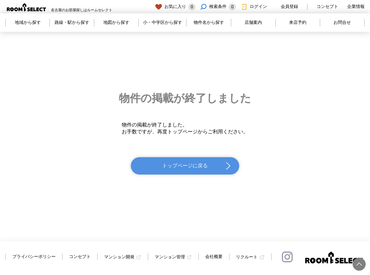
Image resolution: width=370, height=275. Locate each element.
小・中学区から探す (162, 22)
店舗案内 (253, 22)
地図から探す (116, 22)
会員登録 (284, 6)
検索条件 (218, 6)
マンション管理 (170, 256)
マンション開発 (119, 256)
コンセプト (327, 6)
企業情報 (356, 6)
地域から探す (28, 22)
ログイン (253, 6)
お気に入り (175, 6)
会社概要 (214, 256)
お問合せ (342, 22)
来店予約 (297, 22)
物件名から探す (209, 22)
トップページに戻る (185, 165)
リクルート (247, 256)
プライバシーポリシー (34, 256)
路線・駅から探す (72, 22)
